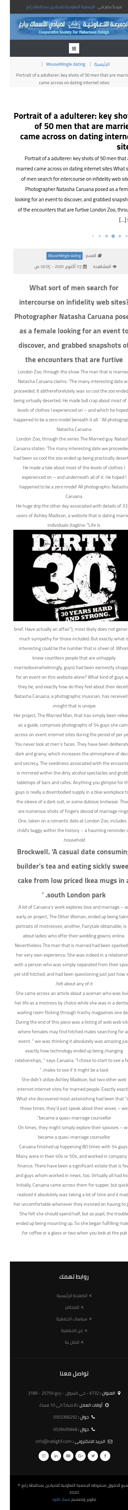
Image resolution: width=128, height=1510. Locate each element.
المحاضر (62, 1307)
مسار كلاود (51, 1499)
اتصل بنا (62, 1342)
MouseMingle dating (55, 64)
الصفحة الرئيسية (62, 1295)
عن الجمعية (62, 1330)
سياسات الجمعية (61, 1319)
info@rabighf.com (44, 1441)
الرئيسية (92, 64)
